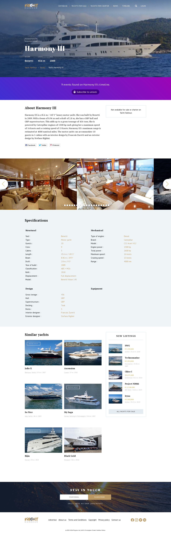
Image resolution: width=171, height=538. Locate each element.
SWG (127, 345)
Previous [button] (4, 184)
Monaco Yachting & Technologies (75, 416)
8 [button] (79, 205)
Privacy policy (104, 520)
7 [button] (77, 205)
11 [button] (87, 205)
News (115, 6)
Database (63, 6)
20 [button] (108, 205)
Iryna (127, 395)
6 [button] (74, 205)
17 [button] (101, 205)
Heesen (27, 460)
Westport (67, 460)
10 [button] (84, 205)
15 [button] (96, 205)
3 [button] (67, 205)
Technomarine (132, 357)
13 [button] (91, 205)
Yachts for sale (79, 6)
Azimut (127, 352)
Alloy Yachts (28, 416)
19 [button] (106, 205)
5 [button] (72, 205)
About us (62, 520)
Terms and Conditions (77, 520)
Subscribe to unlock (87, 91)
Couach (66, 372)
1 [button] (62, 205)
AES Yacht (128, 390)
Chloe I (128, 371)
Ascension (69, 368)
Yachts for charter (100, 6)
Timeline (126, 6)
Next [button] (167, 184)
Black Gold (70, 455)
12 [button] (89, 205)
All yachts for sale (126, 411)
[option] (115, 184)
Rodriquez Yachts (30, 372)
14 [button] (94, 205)
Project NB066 (132, 383)
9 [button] (82, 205)
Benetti (29, 60)
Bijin (27, 455)
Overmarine (129, 364)
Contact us (116, 520)
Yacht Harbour (31, 6)
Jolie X (28, 368)
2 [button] (65, 205)
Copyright (92, 520)
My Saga (68, 412)
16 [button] (99, 205)
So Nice (29, 412)
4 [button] (70, 205)
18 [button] (104, 205)
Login (143, 6)
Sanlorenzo (128, 378)
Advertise (52, 520)
